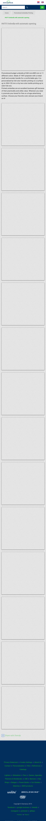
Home (7, 13)
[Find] (27, 7)
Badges (14, 782)
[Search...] (13, 7)
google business (23, 807)
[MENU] (42, 7)
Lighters (7, 775)
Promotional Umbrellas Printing (23, 13)
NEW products (27, 786)
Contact (8, 766)
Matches (16, 786)
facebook (11, 807)
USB (26, 779)
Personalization (19, 766)
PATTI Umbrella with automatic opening (17, 17)
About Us (37, 762)
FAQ (28, 766)
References (36, 766)
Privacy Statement (11, 762)
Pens (25, 775)
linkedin (35, 807)
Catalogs (23, 769)
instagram (15, 811)
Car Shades (35, 782)
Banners (33, 779)
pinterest (24, 811)
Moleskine (17, 775)
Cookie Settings (26, 762)
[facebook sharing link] (11, 736)
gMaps (32, 811)
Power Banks (24, 782)
